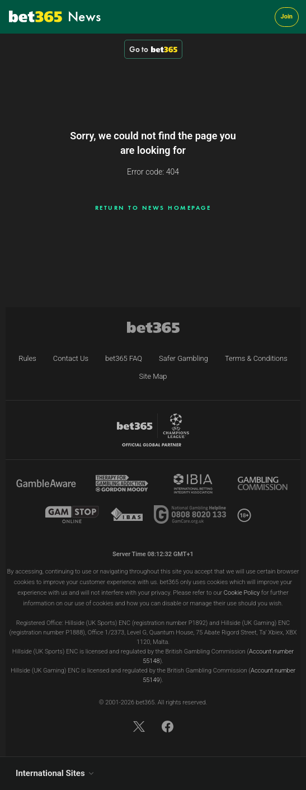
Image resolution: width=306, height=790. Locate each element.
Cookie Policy (242, 592)
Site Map (153, 376)
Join (287, 16)
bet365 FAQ (123, 358)
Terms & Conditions (256, 358)
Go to (153, 49)
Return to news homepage (153, 207)
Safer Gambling (183, 358)
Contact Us (70, 358)
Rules (27, 358)
